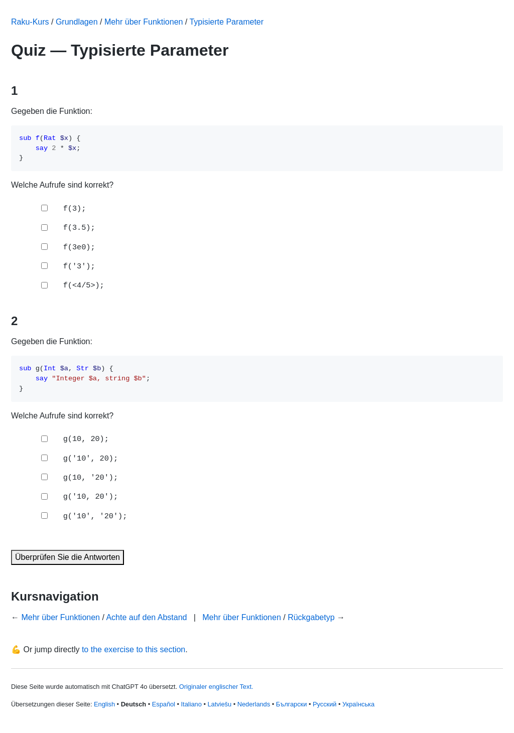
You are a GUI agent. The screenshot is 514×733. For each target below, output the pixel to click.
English (104, 704)
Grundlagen (77, 22)
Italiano (191, 704)
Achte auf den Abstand (146, 617)
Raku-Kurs (30, 22)
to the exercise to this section (133, 649)
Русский (324, 704)
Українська (358, 704)
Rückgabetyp (311, 617)
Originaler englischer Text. (216, 686)
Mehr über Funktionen (143, 22)
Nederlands (253, 704)
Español (163, 704)
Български (291, 704)
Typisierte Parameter (226, 22)
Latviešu (219, 704)
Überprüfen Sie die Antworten (67, 557)
